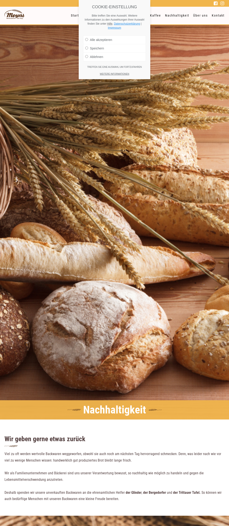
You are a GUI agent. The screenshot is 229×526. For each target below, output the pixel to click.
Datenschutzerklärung (127, 23)
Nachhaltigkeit (177, 15)
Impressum (114, 27)
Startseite (79, 15)
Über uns (200, 15)
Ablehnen (94, 57)
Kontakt (218, 15)
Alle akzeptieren (98, 40)
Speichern (94, 48)
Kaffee (155, 15)
